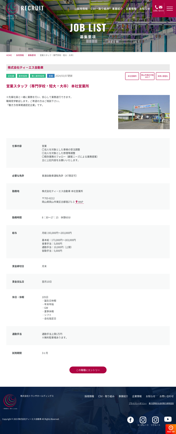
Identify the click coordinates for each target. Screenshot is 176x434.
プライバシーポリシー (138, 403)
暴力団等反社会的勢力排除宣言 (161, 403)
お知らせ (144, 8)
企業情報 (131, 8)
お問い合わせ (167, 396)
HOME (9, 55)
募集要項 (32, 55)
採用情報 (82, 8)
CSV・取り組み (100, 8)
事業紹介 (117, 8)
